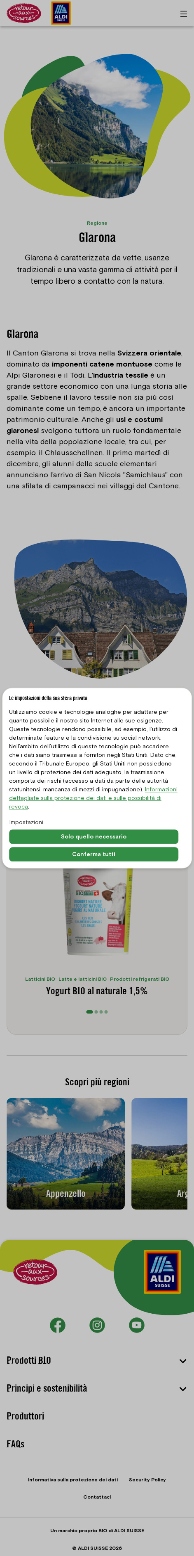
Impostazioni (26, 822)
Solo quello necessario (93, 837)
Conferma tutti (93, 854)
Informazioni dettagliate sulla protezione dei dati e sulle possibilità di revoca (93, 798)
